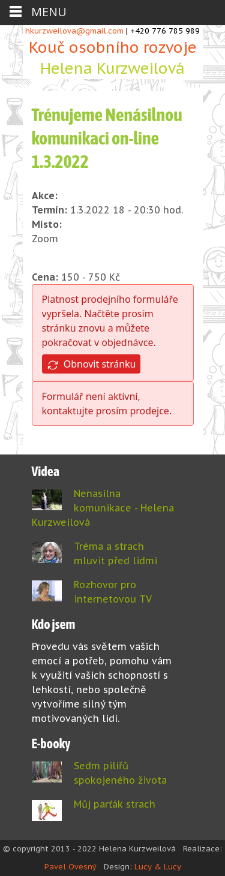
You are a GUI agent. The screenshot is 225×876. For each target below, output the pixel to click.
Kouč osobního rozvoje (113, 58)
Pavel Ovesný (70, 867)
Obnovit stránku (91, 364)
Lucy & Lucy (157, 867)
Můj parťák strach (114, 804)
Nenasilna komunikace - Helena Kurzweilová (103, 507)
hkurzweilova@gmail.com (74, 31)
